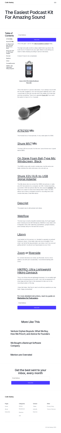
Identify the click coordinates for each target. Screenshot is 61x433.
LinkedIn (35, 409)
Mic (9, 39)
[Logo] (9, 2)
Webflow (8, 58)
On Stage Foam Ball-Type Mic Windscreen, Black (10, 46)
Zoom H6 (45, 95)
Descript (8, 56)
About (6, 409)
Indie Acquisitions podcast (41, 43)
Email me (35, 412)
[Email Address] (36, 35)
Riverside (12, 63)
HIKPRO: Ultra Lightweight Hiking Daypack (10, 67)
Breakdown (22, 409)
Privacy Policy (50, 406)
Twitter (34, 406)
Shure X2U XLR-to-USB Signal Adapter (10, 52)
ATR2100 (8, 39)
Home (6, 406)
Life (20, 415)
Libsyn (7, 60)
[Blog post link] (30, 332)
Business (21, 412)
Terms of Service (51, 409)
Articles (21, 406)
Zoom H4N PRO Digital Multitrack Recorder (29, 82)
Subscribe (7, 412)
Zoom (7, 63)
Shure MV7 (9, 41)
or (10, 63)
